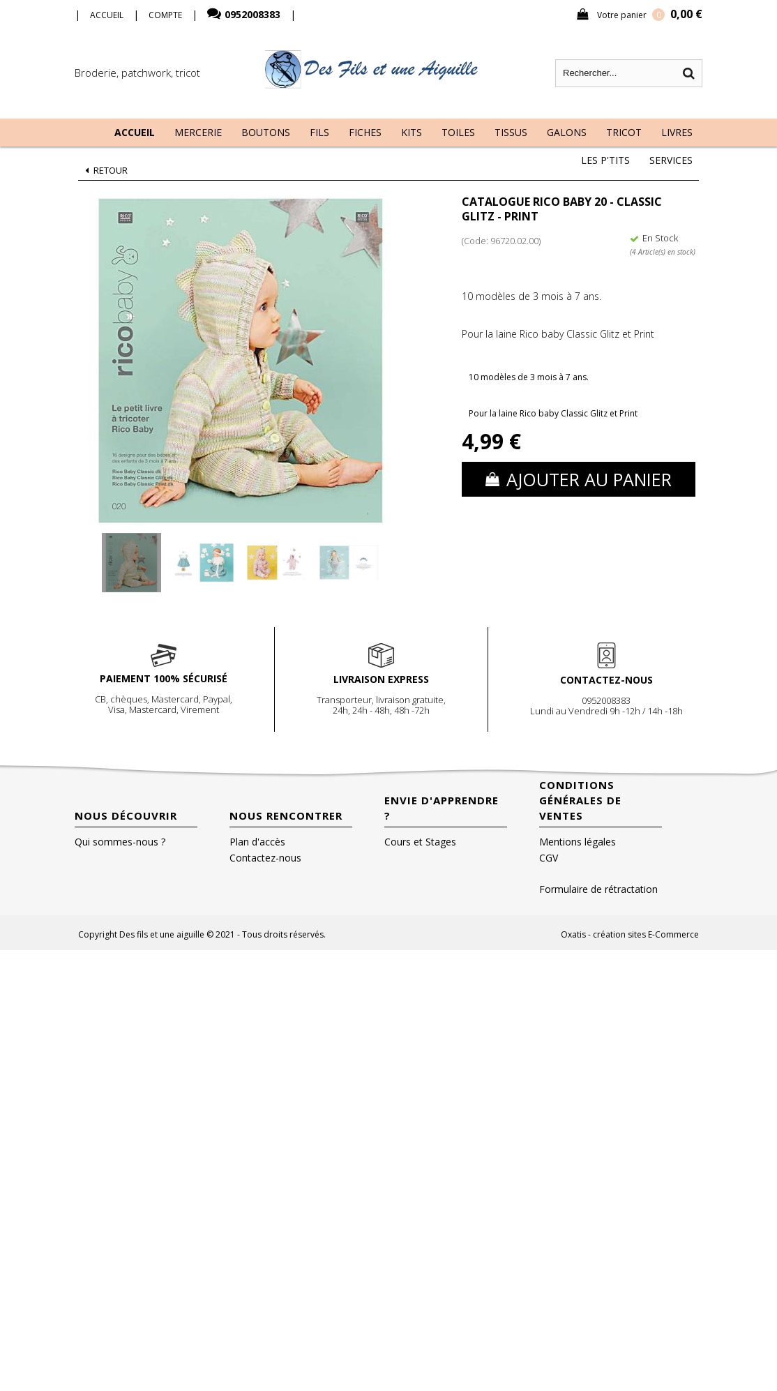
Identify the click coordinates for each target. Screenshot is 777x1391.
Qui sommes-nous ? (120, 841)
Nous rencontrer (285, 815)
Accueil (134, 132)
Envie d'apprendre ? (441, 807)
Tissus (511, 132)
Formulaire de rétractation (598, 889)
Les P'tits (605, 160)
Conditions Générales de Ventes (580, 800)
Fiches (365, 132)
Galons (567, 132)
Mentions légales (577, 841)
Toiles (458, 132)
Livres (677, 132)
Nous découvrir (126, 815)
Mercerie (198, 132)
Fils (319, 132)
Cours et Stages (420, 841)
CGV (548, 857)
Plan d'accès (257, 841)
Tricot (624, 132)
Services (671, 160)
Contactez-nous (265, 857)
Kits (411, 132)
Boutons (265, 132)
